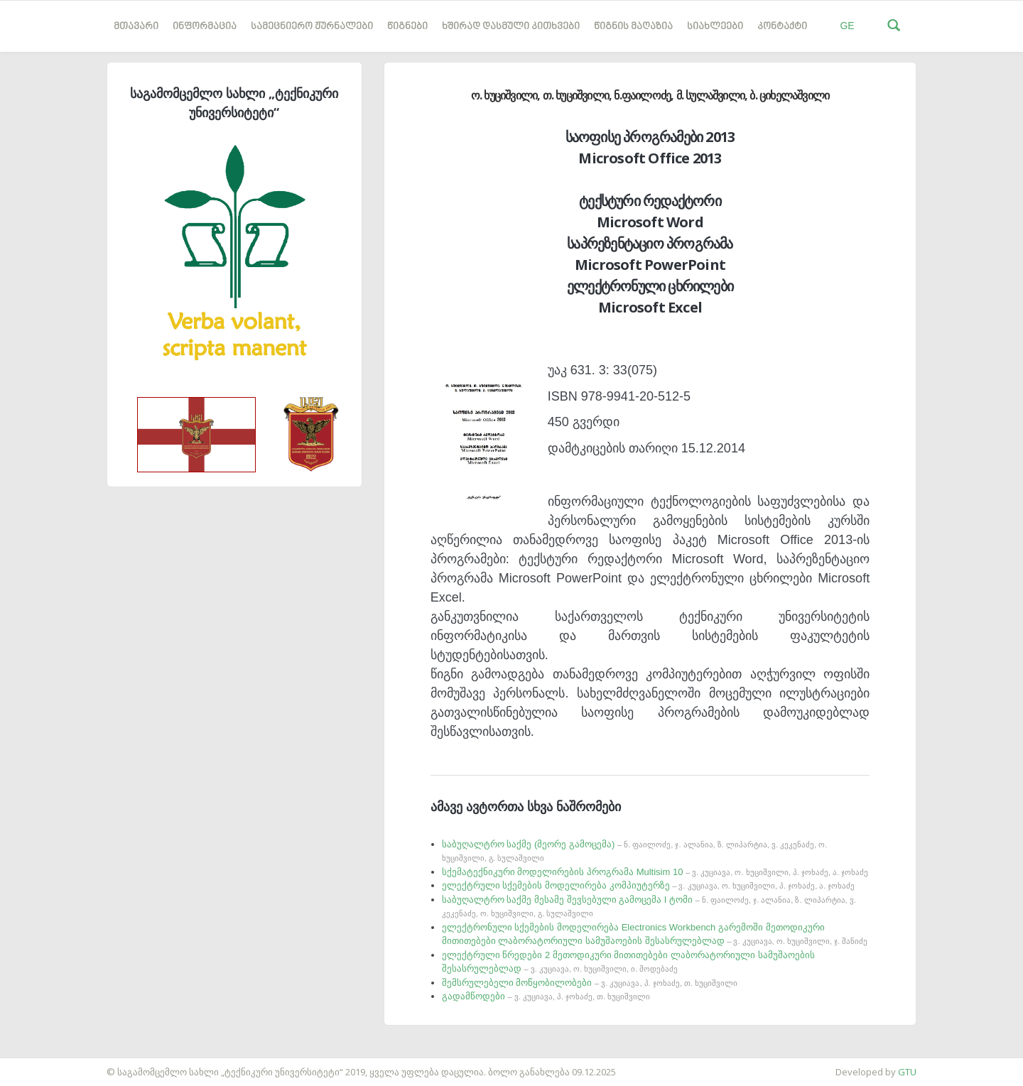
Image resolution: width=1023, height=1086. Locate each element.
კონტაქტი (782, 27)
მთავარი (136, 27)
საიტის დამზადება (42, 1064)
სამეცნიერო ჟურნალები (312, 27)
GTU (907, 1071)
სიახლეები (715, 27)
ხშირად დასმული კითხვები (511, 27)
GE (847, 25)
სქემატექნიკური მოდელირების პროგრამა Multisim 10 (655, 872)
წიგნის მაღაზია (633, 27)
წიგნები (407, 27)
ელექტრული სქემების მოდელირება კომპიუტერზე (648, 885)
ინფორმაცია (205, 27)
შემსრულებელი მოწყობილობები (589, 982)
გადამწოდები (546, 996)
